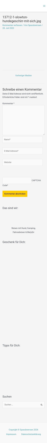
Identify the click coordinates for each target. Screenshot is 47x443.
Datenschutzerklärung (31, 434)
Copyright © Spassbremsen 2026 (23, 430)
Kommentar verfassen (12, 25)
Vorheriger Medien (23, 75)
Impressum (11, 434)
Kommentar (8, 103)
